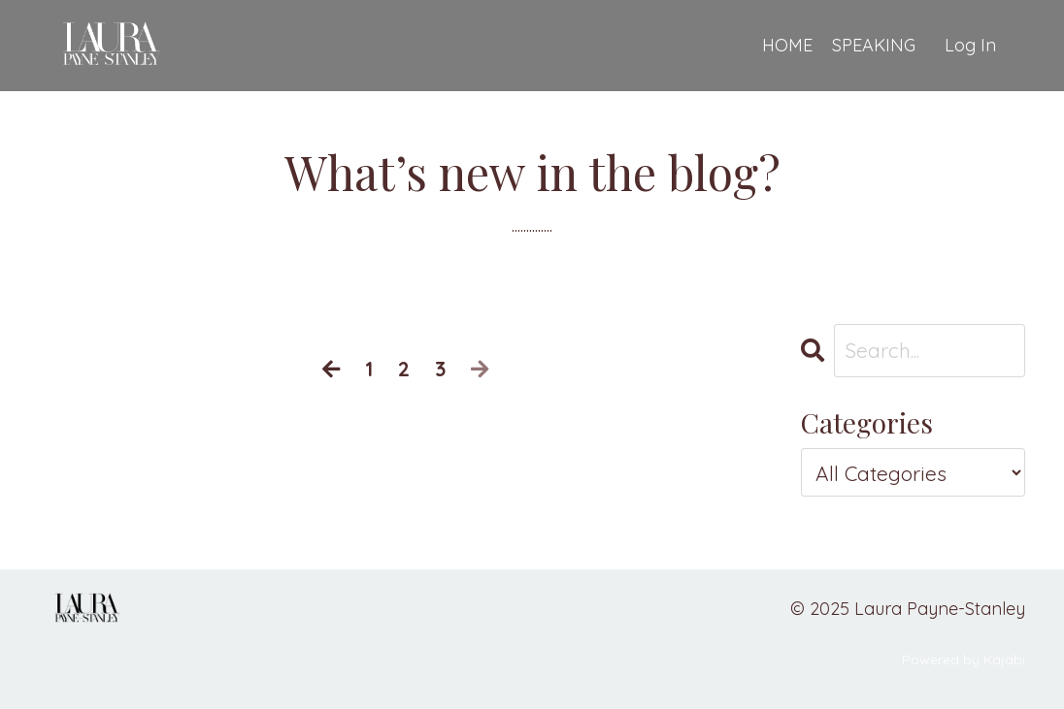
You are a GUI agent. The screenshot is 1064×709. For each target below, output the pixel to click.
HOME (787, 45)
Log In (970, 45)
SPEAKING (873, 45)
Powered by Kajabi (963, 659)
